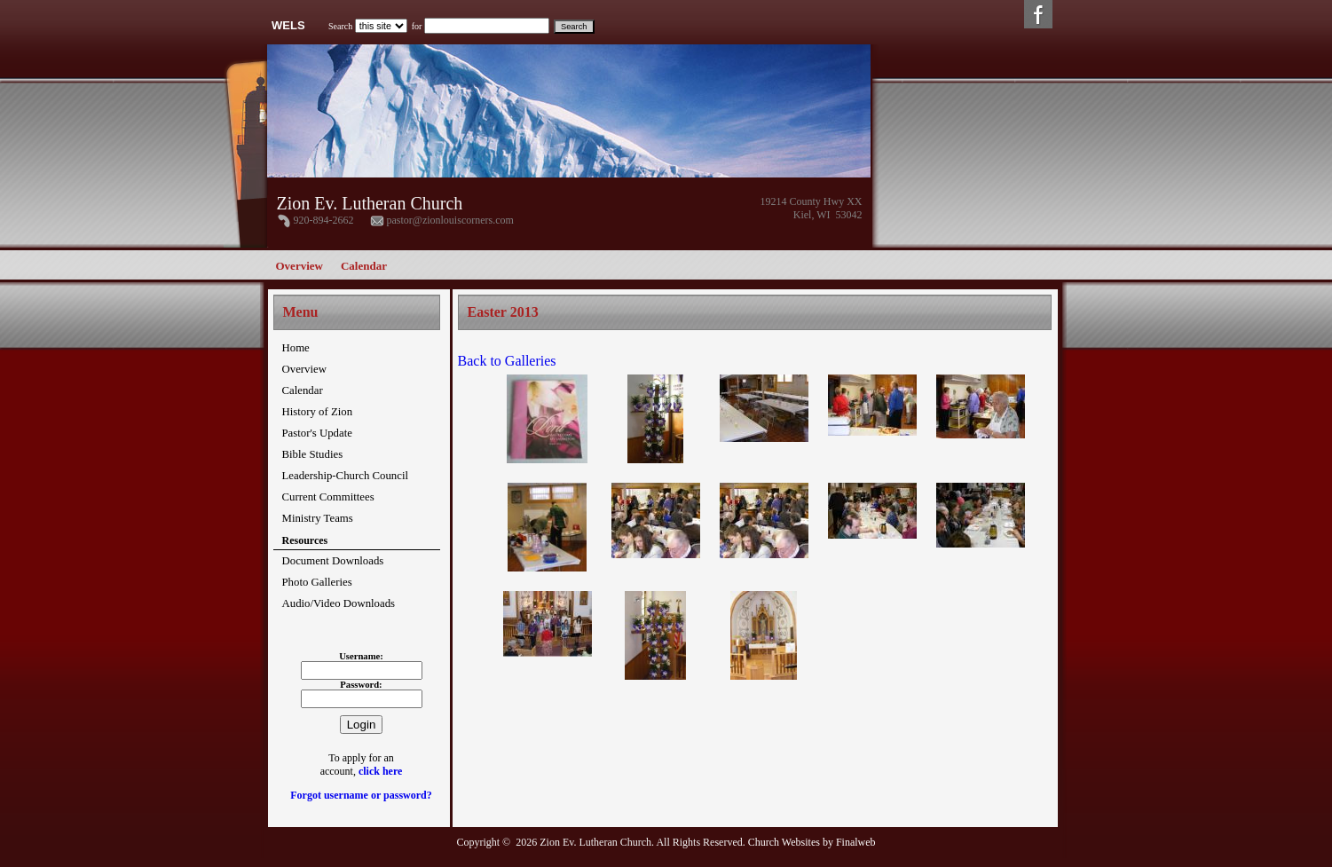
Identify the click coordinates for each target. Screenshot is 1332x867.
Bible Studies (312, 454)
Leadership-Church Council (345, 475)
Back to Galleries (507, 360)
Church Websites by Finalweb (812, 842)
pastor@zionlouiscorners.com (450, 220)
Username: (361, 656)
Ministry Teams (317, 518)
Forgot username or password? (360, 795)
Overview (299, 265)
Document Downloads (333, 561)
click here (380, 771)
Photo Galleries (317, 582)
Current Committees (328, 497)
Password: (361, 685)
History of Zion (317, 412)
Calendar (364, 265)
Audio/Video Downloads (339, 603)
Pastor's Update (317, 433)
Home (296, 348)
